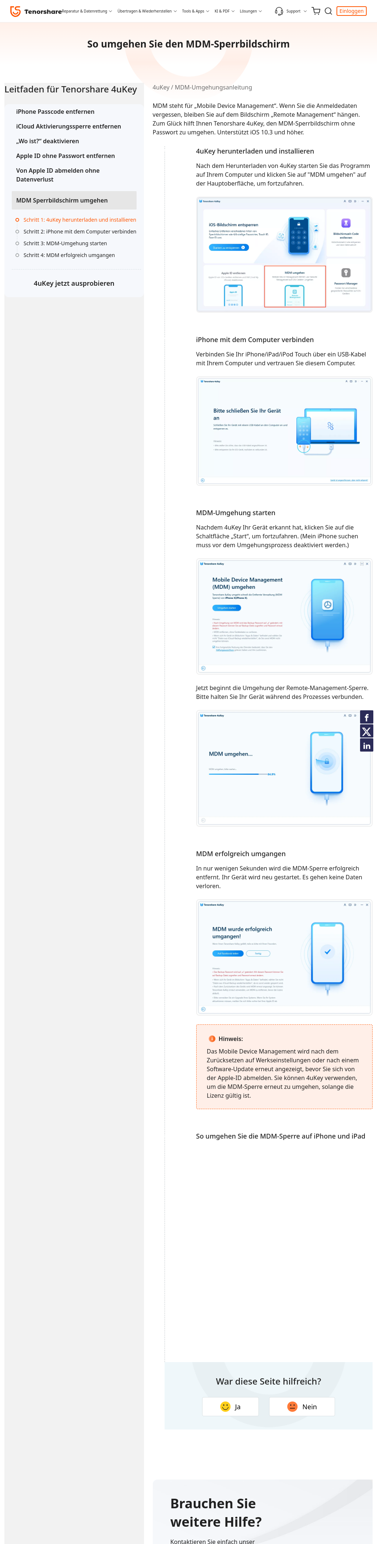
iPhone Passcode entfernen (55, 124)
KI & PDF (222, 11)
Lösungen (248, 11)
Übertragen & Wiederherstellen (144, 11)
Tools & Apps (193, 11)
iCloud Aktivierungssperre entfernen (53, 143)
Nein (284, 1506)
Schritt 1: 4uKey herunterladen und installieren (60, 264)
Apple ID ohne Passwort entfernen (50, 181)
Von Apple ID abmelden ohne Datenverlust (50, 205)
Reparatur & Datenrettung (84, 11)
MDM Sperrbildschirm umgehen (47, 235)
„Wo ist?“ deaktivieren (47, 162)
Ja (212, 1506)
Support (287, 11)
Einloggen (351, 10)
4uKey (124, 87)
